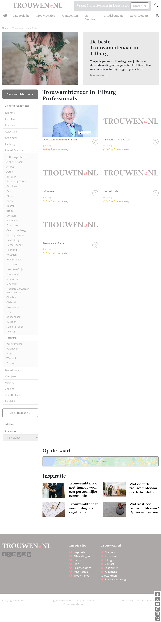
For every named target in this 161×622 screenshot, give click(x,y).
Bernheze (12, 186)
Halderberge (13, 240)
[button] (5, 5)
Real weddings (82, 568)
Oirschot (11, 297)
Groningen (11, 138)
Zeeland (9, 389)
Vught (9, 353)
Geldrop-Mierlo (15, 235)
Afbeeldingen (82, 556)
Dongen (11, 215)
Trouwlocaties (45, 15)
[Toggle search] (156, 5)
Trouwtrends (81, 575)
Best (9, 191)
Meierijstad (12, 279)
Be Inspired (90, 17)
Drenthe (10, 113)
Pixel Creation (150, 600)
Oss (8, 312)
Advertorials (81, 571)
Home (5, 28)
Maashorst (12, 274)
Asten (9, 171)
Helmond (11, 249)
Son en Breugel (15, 326)
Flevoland (10, 119)
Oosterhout (13, 307)
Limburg (10, 144)
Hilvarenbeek (14, 259)
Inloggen (110, 560)
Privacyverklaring (115, 579)
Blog (76, 564)
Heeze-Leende (14, 245)
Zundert (11, 363)
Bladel (9, 196)
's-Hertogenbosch (16, 157)
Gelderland (11, 131)
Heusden (11, 254)
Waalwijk (11, 358)
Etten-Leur (12, 225)
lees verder (99, 75)
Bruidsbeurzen (113, 15)
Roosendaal (13, 317)
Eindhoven (12, 220)
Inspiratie (79, 552)
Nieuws (78, 560)
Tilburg (10, 331)
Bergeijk (11, 176)
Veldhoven (12, 348)
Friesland (10, 125)
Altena (10, 166)
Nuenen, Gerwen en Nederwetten (17, 290)
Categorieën (21, 15)
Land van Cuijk (14, 269)
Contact (109, 564)
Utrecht (9, 382)
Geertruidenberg (16, 230)
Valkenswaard (14, 343)
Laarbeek (11, 264)
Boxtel (10, 206)
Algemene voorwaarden (65, 600)
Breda (9, 210)
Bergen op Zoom (16, 181)
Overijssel (10, 376)
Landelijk (10, 401)
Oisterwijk (12, 302)
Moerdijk (11, 284)
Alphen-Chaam (14, 162)
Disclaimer (111, 568)
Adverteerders (139, 15)
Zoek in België (19, 412)
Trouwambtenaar (19, 94)
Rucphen (11, 321)
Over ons (110, 552)
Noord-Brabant (14, 150)
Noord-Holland (13, 370)
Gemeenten (70, 15)
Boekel (10, 201)
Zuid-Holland (12, 395)
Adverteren (111, 556)
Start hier (139, 6)
